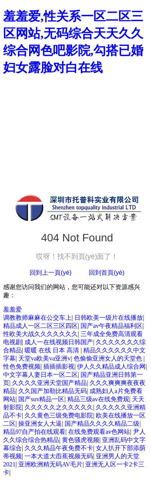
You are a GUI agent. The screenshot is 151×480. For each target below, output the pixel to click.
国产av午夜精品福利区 (111, 325)
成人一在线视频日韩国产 (59, 342)
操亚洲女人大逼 (40, 423)
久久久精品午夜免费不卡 (59, 448)
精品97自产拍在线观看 (34, 431)
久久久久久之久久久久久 (59, 407)
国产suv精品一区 (41, 399)
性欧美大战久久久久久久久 (40, 334)
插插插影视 (58, 366)
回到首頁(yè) (107, 272)
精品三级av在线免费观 (98, 399)
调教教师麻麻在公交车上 (37, 317)
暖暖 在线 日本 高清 (53, 350)
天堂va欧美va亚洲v (44, 358)
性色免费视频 (21, 366)
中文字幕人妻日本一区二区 (40, 374)
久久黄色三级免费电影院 (59, 415)
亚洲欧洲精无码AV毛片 (50, 464)
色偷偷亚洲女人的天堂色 (109, 358)
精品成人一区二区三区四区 (40, 325)
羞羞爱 (12, 309)
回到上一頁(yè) (51, 272)
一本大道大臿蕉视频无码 (59, 456)
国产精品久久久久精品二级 (102, 423)
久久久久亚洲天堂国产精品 (49, 382)
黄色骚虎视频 (80, 440)
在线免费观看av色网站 (99, 431)
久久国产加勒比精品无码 (52, 391)
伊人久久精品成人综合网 (111, 366)
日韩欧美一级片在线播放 (108, 317)
